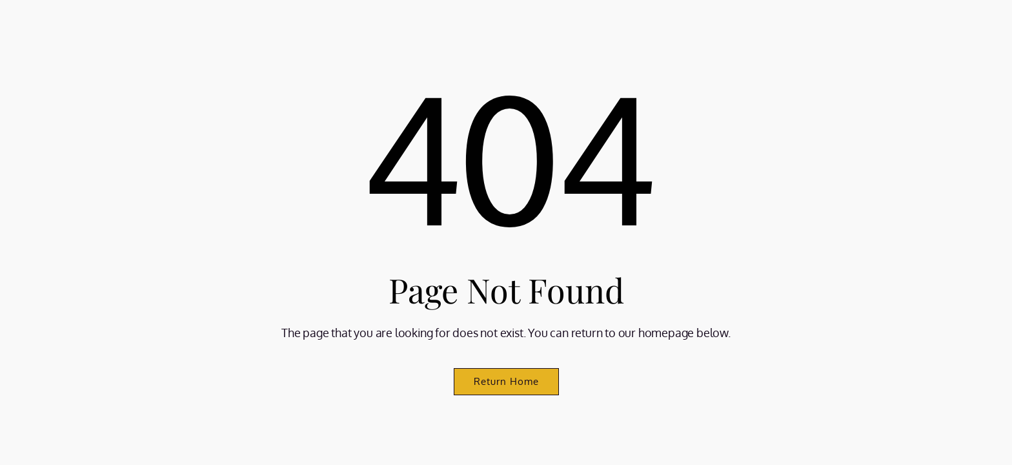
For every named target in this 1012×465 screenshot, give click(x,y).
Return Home (506, 381)
